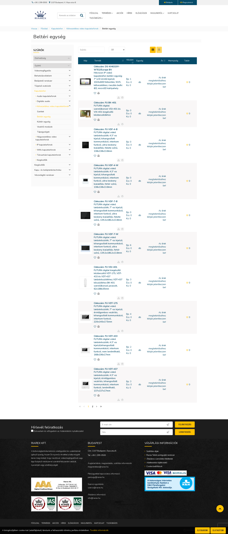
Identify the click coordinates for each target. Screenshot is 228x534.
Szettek (40, 111)
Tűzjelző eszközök (42, 86)
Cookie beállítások (154, 466)
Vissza (34, 28)
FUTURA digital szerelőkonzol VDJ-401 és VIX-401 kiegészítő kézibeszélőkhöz (107, 109)
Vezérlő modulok (44, 126)
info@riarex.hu (94, 498)
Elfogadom (202, 530)
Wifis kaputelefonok (46, 149)
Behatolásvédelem (43, 75)
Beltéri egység (43, 116)
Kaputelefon (57, 28)
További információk (99, 530)
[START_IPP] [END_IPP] (117, 50)
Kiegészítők (41, 160)
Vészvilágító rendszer (44, 175)
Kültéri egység (43, 121)
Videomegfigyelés (42, 70)
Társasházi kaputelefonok (48, 155)
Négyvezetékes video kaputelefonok (46, 138)
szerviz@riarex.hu (95, 487)
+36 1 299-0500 (98, 455)
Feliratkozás (184, 424)
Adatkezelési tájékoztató (156, 462)
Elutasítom (218, 530)
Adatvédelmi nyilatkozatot (71, 431)
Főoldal (44, 28)
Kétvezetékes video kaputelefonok (82, 28)
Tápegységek (43, 131)
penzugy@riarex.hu (96, 477)
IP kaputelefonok (44, 144)
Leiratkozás (185, 432)
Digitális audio (43, 101)
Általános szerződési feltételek (159, 459)
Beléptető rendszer (43, 80)
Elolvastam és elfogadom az (57, 431)
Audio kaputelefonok (46, 96)
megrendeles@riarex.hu (98, 467)
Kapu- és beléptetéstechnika (47, 170)
